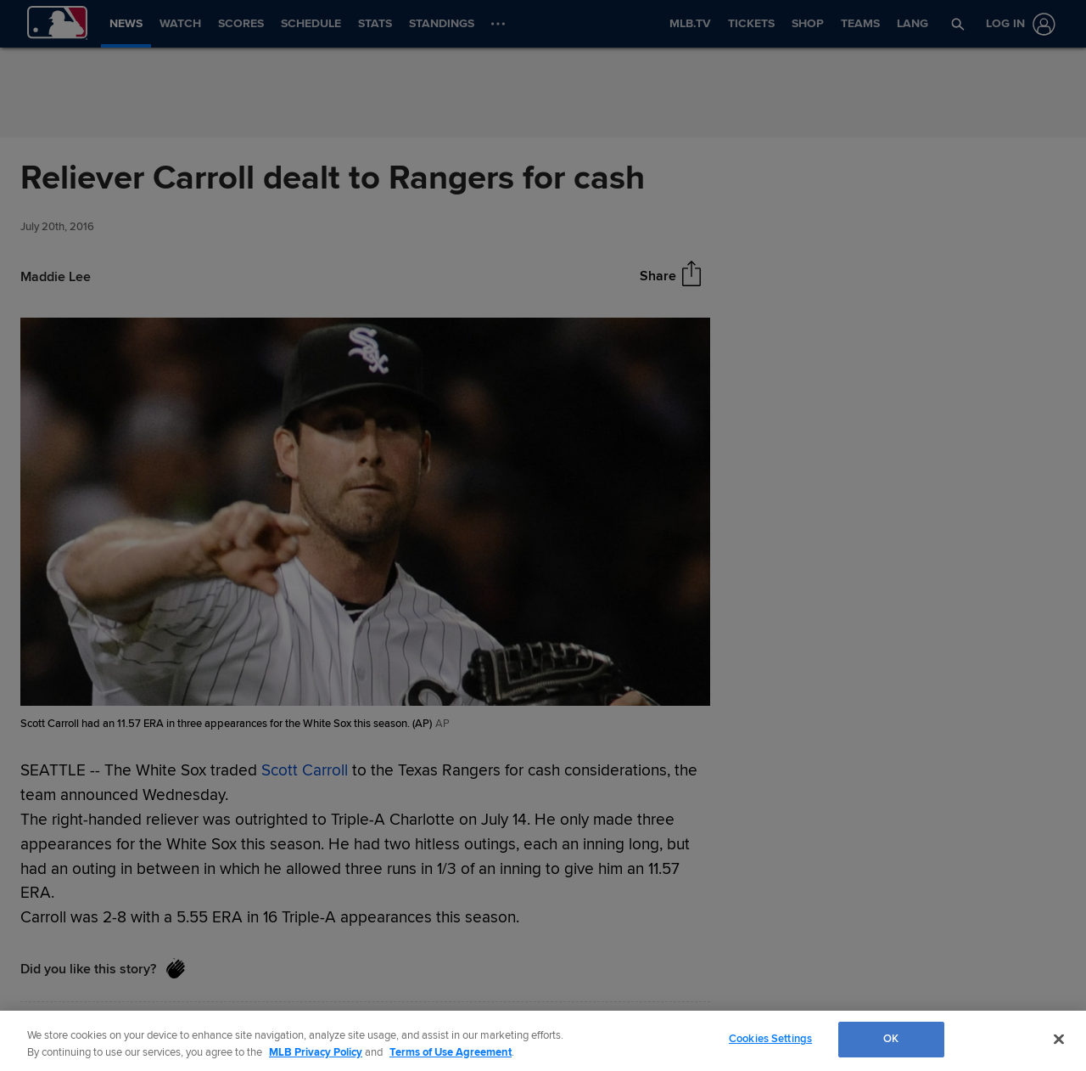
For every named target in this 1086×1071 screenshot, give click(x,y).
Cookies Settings (770, 1039)
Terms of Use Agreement (450, 1052)
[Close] (1059, 1038)
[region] (543, 1041)
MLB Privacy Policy (315, 1052)
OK (890, 1039)
